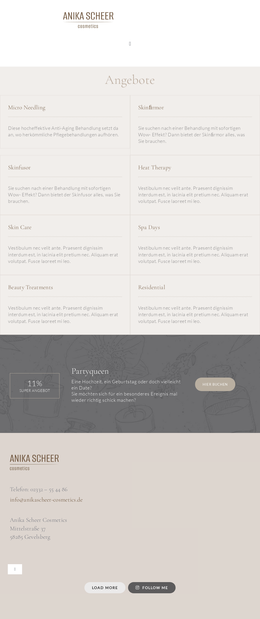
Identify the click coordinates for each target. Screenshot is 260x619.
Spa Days (149, 228)
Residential (151, 288)
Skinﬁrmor (151, 107)
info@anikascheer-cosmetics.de (46, 499)
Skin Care (20, 228)
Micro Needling (26, 107)
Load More (105, 587)
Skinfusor (19, 168)
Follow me (152, 587)
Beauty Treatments (30, 288)
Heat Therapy (154, 168)
